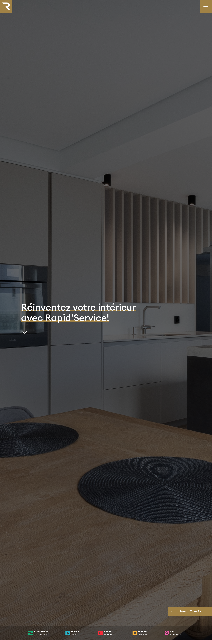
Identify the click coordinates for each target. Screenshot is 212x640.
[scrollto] (78, 333)
